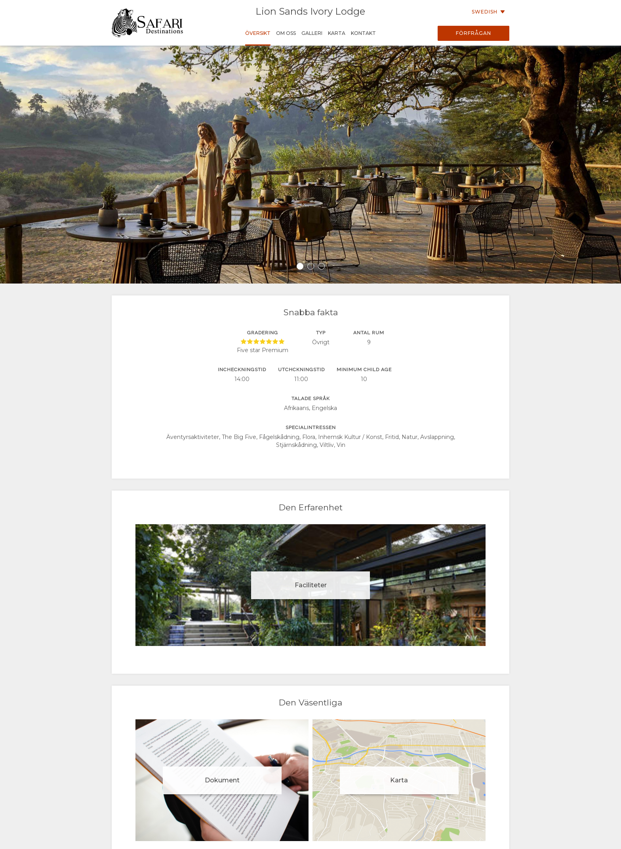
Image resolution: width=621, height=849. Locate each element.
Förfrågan (473, 33)
